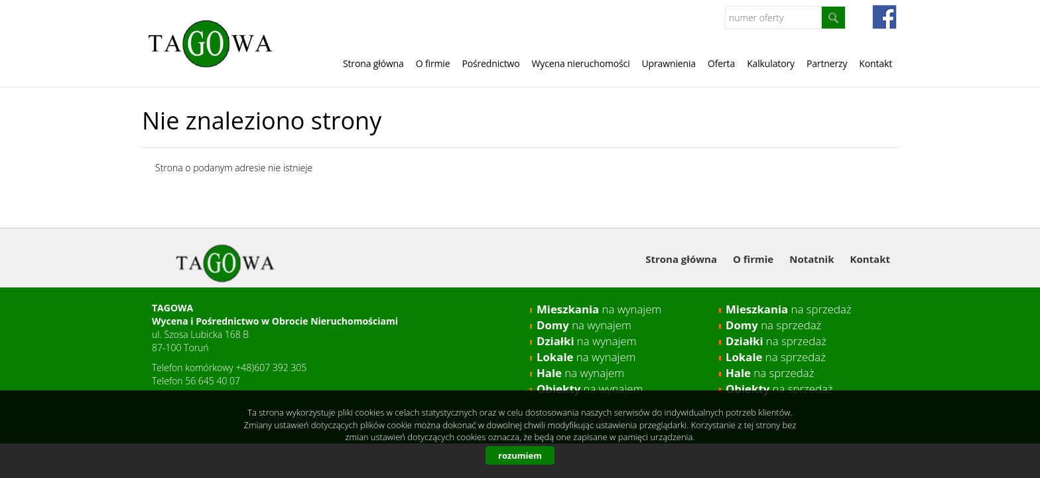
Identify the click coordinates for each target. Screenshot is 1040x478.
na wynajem (599, 309)
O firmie (433, 63)
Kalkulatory (771, 63)
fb (884, 17)
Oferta (721, 63)
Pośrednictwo (490, 63)
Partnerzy (827, 63)
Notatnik (811, 259)
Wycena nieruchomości (581, 63)
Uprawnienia (669, 63)
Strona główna (373, 63)
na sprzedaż (789, 309)
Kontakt (875, 63)
